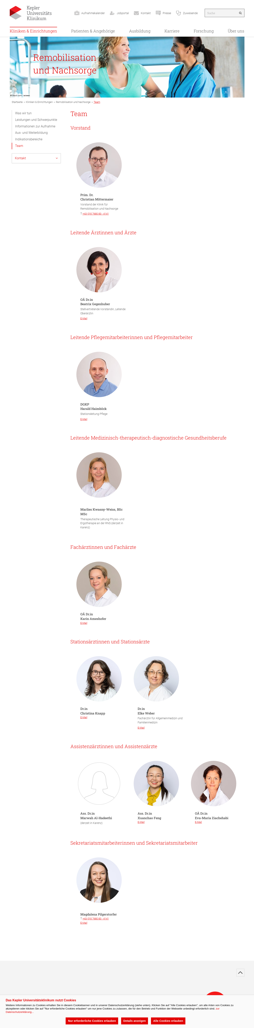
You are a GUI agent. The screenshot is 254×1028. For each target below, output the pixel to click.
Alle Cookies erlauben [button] (168, 1020)
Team (19, 146)
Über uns (236, 30)
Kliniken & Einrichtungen (33, 30)
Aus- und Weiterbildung (31, 133)
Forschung (204, 30)
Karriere (171, 30)
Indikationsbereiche (28, 139)
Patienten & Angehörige (93, 30)
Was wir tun (23, 113)
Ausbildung (139, 30)
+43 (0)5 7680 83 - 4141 (96, 213)
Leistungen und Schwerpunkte (36, 120)
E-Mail (83, 318)
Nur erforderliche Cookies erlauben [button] (92, 1020)
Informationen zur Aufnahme (35, 126)
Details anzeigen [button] (134, 1020)
